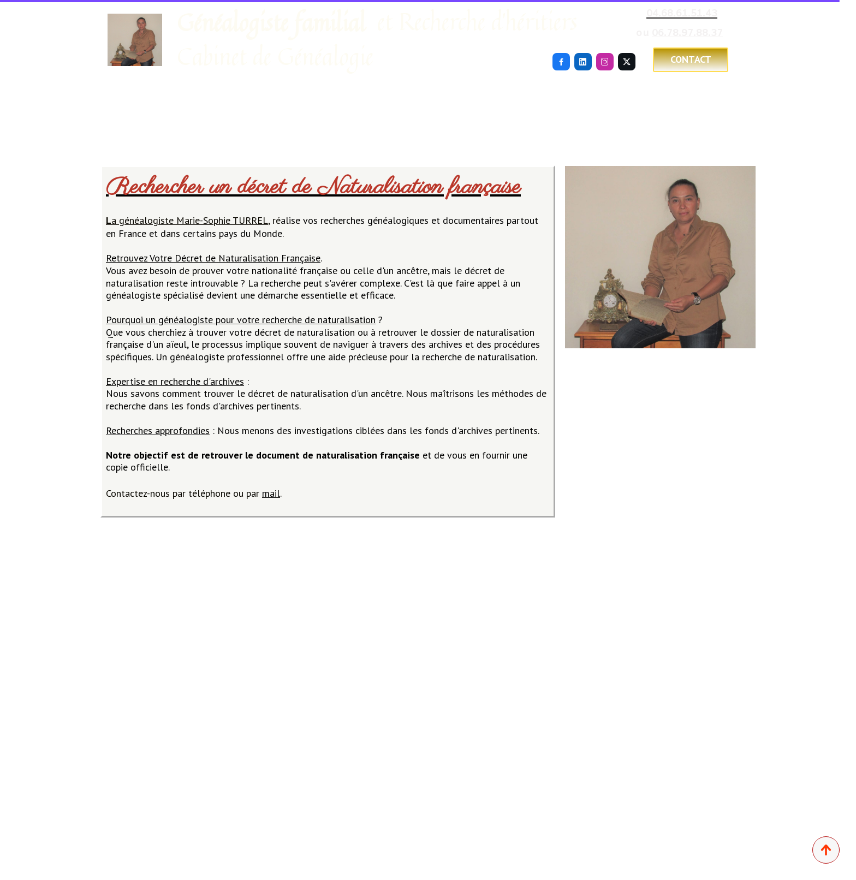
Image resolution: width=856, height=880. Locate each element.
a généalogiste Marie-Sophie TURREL (187, 220)
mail (271, 493)
